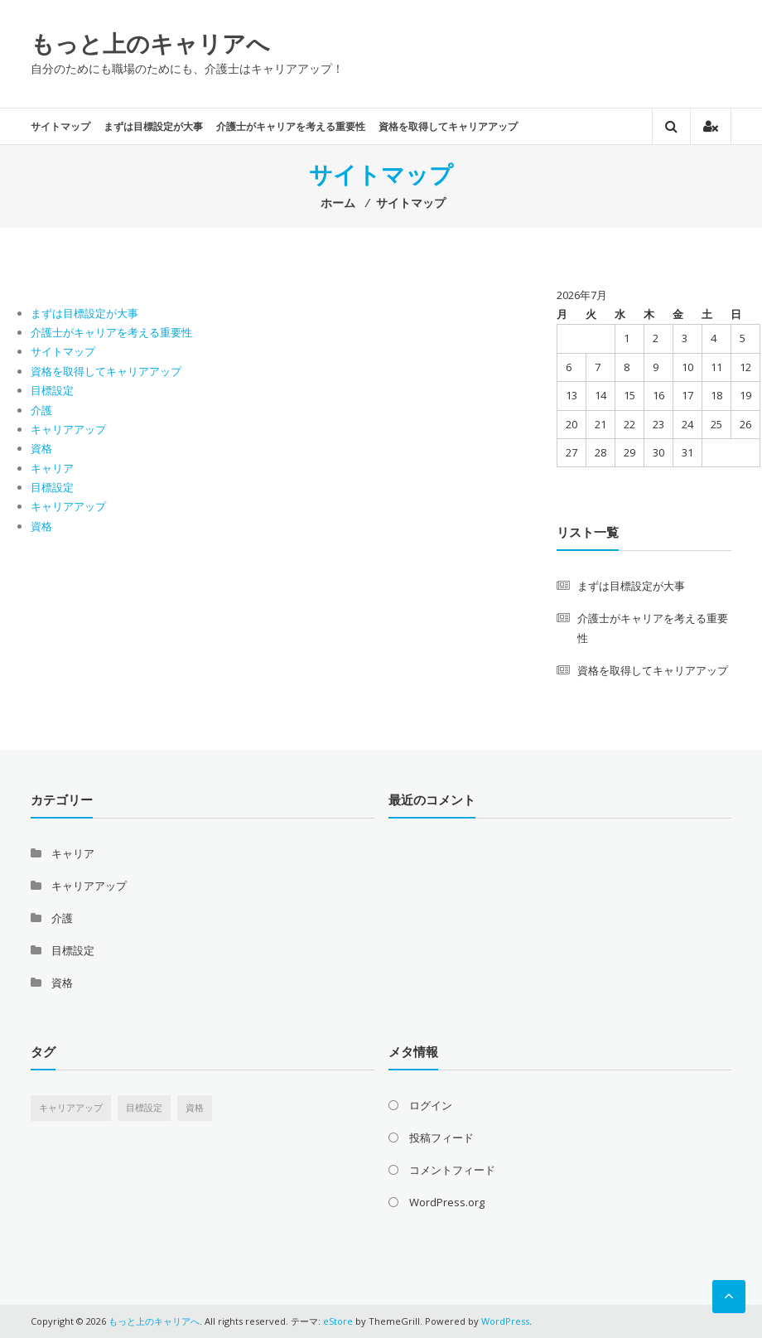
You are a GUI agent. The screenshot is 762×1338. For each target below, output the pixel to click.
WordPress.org (447, 1202)
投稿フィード (441, 1137)
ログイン (430, 1105)
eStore (338, 1321)
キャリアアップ (68, 429)
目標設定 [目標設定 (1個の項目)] (144, 1107)
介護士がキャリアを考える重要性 (290, 126)
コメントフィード (452, 1169)
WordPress (505, 1321)
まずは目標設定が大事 (153, 126)
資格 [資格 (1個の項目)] (195, 1107)
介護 (41, 410)
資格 (41, 448)
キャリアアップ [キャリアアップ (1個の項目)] (71, 1107)
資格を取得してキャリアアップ (448, 126)
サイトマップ (60, 126)
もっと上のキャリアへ (150, 43)
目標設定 (52, 390)
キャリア (52, 468)
